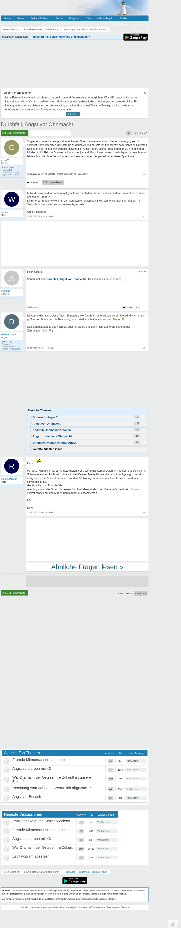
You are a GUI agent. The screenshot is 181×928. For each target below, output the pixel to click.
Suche (59, 18)
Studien (124, 18)
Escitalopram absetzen (31, 856)
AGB (91, 907)
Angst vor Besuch (26, 797)
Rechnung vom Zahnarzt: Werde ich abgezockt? (51, 788)
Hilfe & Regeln (105, 18)
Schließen (72, 114)
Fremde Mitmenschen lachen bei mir (42, 760)
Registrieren (121, 24)
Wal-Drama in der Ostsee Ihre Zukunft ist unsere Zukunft (58, 847)
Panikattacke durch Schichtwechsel (41, 821)
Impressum (46, 907)
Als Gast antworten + (14, 132)
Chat (88, 18)
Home (7, 18)
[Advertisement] (87, 539)
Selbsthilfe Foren (39, 18)
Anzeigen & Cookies (77, 907)
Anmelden (139, 24)
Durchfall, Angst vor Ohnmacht (37, 124)
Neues (20, 18)
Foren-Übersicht (11, 872)
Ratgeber (74, 18)
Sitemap (125, 907)
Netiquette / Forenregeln (107, 907)
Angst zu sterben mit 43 (31, 768)
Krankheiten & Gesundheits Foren (41, 872)
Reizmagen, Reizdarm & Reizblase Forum (85, 872)
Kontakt (24, 907)
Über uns (34, 907)
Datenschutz (59, 907)
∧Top (173, 924)
